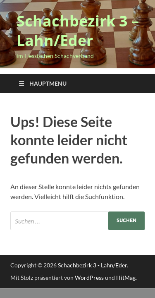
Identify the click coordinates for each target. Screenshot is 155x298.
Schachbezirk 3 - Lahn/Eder (92, 265)
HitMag (126, 277)
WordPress (89, 277)
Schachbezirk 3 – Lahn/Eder (78, 30)
